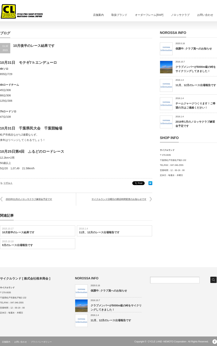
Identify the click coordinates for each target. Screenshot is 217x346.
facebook (214, 341)
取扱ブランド (119, 14)
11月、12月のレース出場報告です (99, 232)
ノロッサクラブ (180, 14)
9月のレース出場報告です (17, 245)
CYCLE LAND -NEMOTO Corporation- (167, 341)
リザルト (8, 183)
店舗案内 (98, 14)
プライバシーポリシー (41, 342)
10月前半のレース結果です (18, 232)
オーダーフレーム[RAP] (149, 14)
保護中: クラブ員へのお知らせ (194, 48)
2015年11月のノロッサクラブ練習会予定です (29, 199)
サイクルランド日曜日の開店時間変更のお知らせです (119, 199)
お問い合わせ (205, 14)
